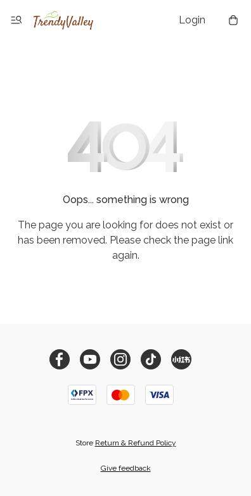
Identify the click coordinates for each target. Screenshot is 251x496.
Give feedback (126, 468)
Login (192, 20)
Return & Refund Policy (135, 442)
